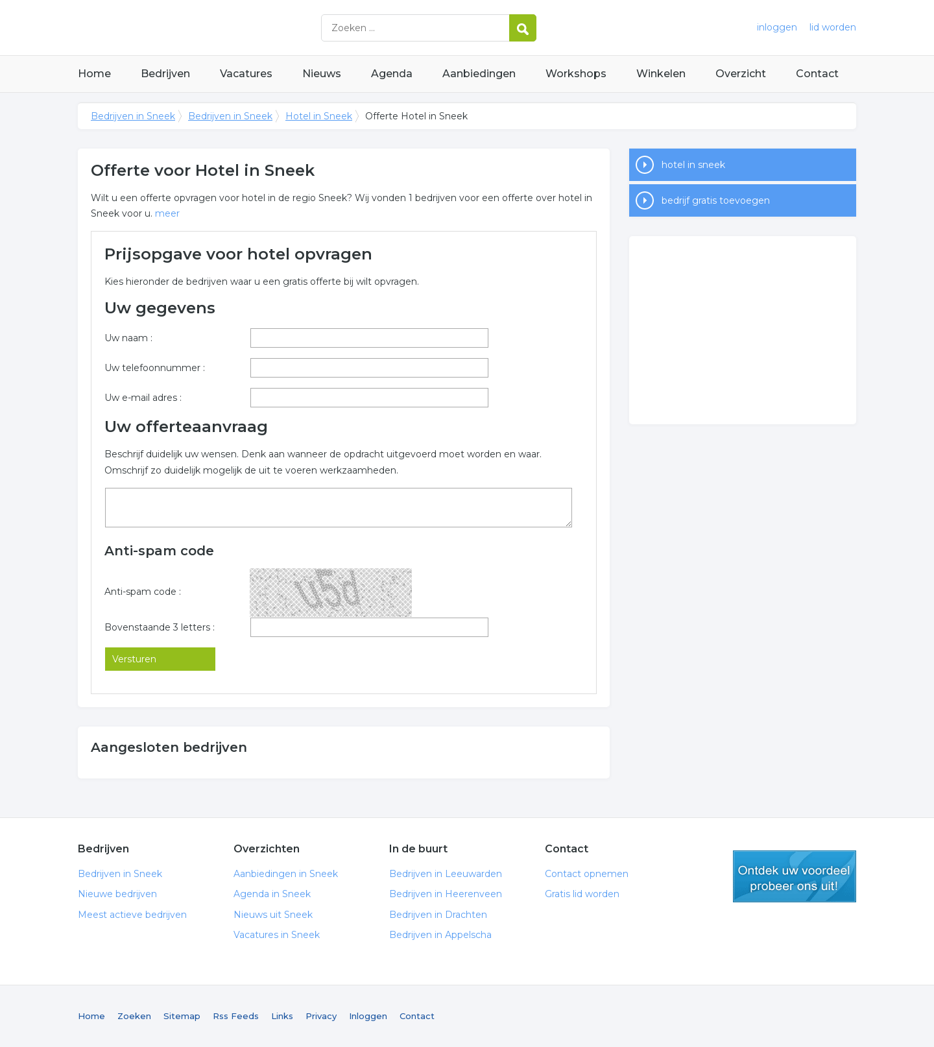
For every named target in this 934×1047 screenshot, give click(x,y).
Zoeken (134, 1016)
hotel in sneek (693, 165)
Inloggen (368, 1016)
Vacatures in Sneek (277, 935)
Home (94, 73)
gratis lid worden (794, 876)
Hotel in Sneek (318, 116)
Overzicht (740, 73)
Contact (817, 73)
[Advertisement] (742, 330)
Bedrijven (165, 73)
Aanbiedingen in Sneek (286, 874)
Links (282, 1016)
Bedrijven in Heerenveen (445, 894)
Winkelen (661, 73)
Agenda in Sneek (272, 894)
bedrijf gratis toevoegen (716, 200)
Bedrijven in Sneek (240, 27)
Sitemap (181, 1016)
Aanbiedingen (479, 73)
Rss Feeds (236, 1016)
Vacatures (246, 73)
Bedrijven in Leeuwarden (445, 874)
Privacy (321, 1016)
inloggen (777, 27)
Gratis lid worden (582, 894)
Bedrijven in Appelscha (440, 935)
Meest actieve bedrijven (132, 915)
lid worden (832, 27)
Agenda (392, 73)
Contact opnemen (587, 874)
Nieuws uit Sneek (273, 915)
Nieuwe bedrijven (117, 894)
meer (167, 213)
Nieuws (321, 73)
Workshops (575, 73)
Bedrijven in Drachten (438, 915)
